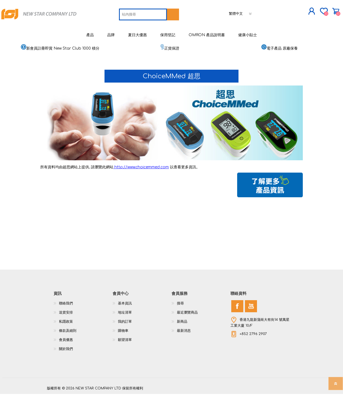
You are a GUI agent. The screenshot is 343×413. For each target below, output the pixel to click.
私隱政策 (66, 341)
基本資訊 (125, 322)
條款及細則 (67, 350)
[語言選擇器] (203, 30)
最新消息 (184, 350)
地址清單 (125, 331)
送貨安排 (66, 331)
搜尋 (180, 322)
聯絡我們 (66, 322)
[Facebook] (237, 325)
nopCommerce (282, 402)
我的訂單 (125, 341)
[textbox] (105, 32)
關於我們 (66, 368)
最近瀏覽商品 (187, 331)
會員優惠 (66, 359)
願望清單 (125, 359)
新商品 (182, 341)
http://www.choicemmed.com (141, 186)
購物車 (290, 13)
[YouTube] (251, 325)
